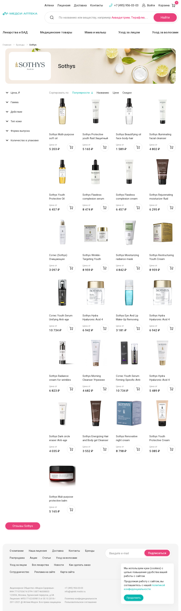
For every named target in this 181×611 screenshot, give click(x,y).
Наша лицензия (38, 550)
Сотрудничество (19, 572)
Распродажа (17, 557)
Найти (165, 17)
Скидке (127, 92)
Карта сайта (67, 572)
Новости (59, 564)
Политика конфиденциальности (81, 598)
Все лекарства (40, 564)
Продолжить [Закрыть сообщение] (134, 597)
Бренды (89, 550)
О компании (17, 550)
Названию (103, 92)
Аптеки (49, 5)
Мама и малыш (95, 32)
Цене (116, 92)
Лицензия (63, 5)
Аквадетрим (121, 17)
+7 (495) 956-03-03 (126, 5)
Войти (151, 5)
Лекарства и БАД (15, 32)
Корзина (168, 5)
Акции (33, 557)
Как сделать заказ (79, 564)
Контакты (96, 5)
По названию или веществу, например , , (104, 17)
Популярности (81, 92)
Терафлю (138, 17)
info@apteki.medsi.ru (75, 591)
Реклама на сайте (44, 572)
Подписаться (157, 553)
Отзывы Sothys (23, 526)
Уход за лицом (129, 32)
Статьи (46, 557)
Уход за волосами (165, 32)
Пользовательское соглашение (81, 602)
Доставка (80, 5)
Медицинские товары (56, 32)
